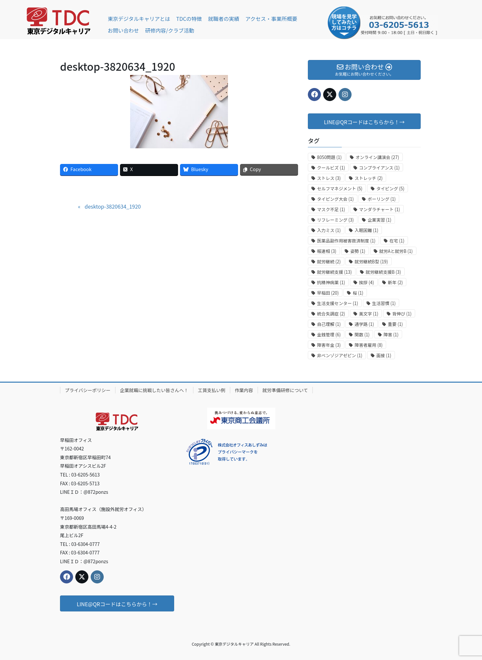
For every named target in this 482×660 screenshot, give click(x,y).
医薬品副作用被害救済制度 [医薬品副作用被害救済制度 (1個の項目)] (346, 241)
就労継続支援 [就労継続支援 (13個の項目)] (334, 272)
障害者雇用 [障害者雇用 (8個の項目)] (368, 345)
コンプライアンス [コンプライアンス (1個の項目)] (379, 168)
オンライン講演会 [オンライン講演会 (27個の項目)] (377, 157)
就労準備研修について (285, 390)
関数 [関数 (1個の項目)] (361, 334)
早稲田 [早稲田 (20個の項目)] (328, 293)
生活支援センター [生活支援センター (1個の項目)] (337, 303)
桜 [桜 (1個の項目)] (358, 293)
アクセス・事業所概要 (271, 18)
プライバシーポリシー (88, 390)
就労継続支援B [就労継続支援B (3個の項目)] (383, 272)
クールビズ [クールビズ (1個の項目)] (331, 168)
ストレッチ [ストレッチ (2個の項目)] (368, 178)
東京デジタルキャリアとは (139, 18)
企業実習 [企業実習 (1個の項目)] (379, 220)
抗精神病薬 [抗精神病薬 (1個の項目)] (331, 282)
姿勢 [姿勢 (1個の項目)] (357, 251)
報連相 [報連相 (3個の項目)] (326, 251)
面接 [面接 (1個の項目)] (383, 355)
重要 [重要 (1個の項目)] (395, 324)
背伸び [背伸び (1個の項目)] (402, 314)
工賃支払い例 (211, 390)
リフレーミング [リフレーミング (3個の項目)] (335, 220)
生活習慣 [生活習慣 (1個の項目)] (384, 303)
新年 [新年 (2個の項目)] (395, 282)
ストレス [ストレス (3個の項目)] (329, 178)
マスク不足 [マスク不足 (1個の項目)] (331, 209)
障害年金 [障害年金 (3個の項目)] (329, 345)
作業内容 (244, 390)
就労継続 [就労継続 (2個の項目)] (329, 261)
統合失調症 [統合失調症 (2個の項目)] (331, 314)
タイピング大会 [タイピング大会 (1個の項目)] (335, 199)
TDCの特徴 (189, 18)
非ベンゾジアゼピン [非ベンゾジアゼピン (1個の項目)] (339, 355)
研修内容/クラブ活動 (169, 30)
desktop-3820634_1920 (112, 206)
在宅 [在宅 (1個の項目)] (396, 241)
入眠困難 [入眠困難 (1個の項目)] (366, 230)
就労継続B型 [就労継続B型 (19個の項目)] (371, 261)
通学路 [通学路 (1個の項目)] (364, 324)
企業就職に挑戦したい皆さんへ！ (154, 390)
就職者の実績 (223, 18)
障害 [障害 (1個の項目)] (391, 334)
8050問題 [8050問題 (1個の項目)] (329, 157)
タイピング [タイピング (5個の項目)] (390, 188)
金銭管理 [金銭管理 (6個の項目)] (329, 334)
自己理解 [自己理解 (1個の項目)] (329, 324)
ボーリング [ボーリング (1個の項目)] (382, 199)
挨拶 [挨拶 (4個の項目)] (366, 282)
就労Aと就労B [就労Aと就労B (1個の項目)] (396, 251)
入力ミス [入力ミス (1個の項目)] (329, 230)
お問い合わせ (123, 30)
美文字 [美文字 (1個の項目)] (368, 314)
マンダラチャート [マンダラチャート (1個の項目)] (379, 209)
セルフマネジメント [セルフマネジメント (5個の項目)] (339, 188)
